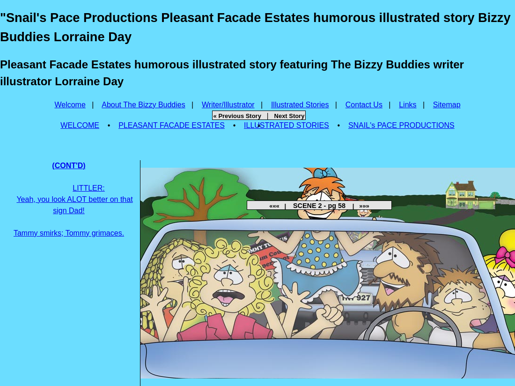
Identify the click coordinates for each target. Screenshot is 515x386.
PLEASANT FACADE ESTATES (171, 125)
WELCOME (79, 125)
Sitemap (447, 105)
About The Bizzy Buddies (143, 105)
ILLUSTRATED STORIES (286, 125)
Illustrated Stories (300, 105)
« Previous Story (237, 115)
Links (407, 105)
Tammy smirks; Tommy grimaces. (73, 199)
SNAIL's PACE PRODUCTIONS (401, 125)
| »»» (358, 205)
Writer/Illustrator (228, 105)
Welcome (69, 105)
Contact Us (364, 105)
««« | (280, 205)
